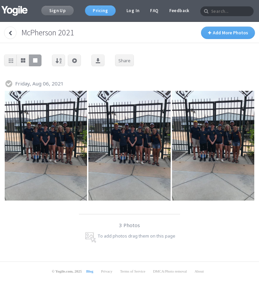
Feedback (179, 10)
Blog (89, 271)
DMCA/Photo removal (170, 271)
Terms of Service (132, 271)
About (199, 271)
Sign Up (57, 10)
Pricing (100, 10)
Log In (132, 10)
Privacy (107, 271)
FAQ (154, 10)
